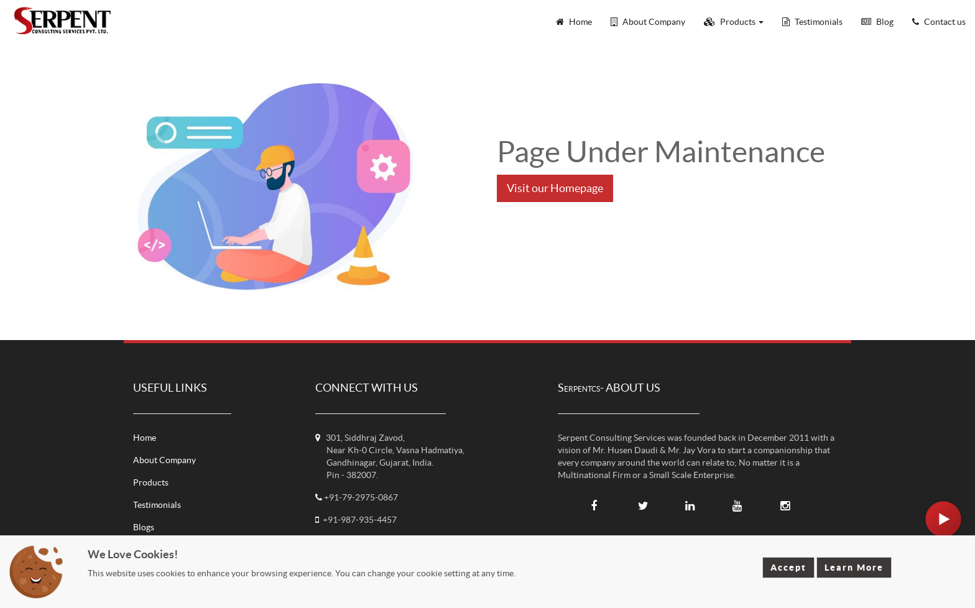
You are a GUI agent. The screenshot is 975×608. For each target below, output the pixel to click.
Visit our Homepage (555, 188)
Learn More (854, 568)
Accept (788, 568)
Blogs (143, 527)
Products (151, 482)
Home (144, 438)
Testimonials (157, 505)
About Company (164, 460)
